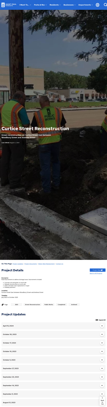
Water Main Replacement (46, 264)
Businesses (69, 5)
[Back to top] (102, 401)
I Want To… (25, 5)
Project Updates (18, 264)
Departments (85, 5)
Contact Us (59, 264)
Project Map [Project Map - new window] (98, 270)
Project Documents (31, 264)
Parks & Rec (40, 5)
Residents (55, 5)
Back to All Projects (96, 273)
